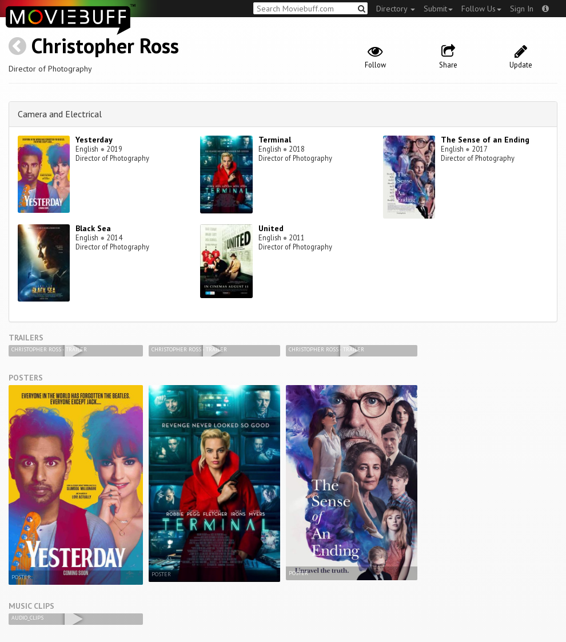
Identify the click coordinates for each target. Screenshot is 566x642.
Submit (438, 8)
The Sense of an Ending (485, 139)
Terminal (274, 139)
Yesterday (94, 139)
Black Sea (93, 228)
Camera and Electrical (60, 114)
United (271, 228)
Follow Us (481, 8)
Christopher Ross (105, 45)
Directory (395, 8)
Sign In (521, 8)
